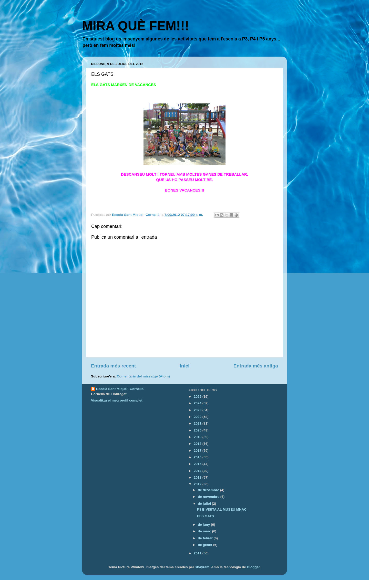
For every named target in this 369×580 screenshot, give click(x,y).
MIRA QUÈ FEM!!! (135, 26)
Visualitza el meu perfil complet (116, 400)
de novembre (209, 497)
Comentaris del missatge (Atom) (143, 376)
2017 (198, 450)
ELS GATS (205, 516)
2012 (198, 484)
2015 (198, 464)
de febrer (206, 538)
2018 (198, 444)
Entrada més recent (113, 365)
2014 (198, 471)
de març (205, 531)
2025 (198, 396)
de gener (205, 545)
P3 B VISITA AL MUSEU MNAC (222, 509)
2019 (198, 437)
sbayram (202, 567)
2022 (198, 417)
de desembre (209, 490)
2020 (198, 430)
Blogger (253, 567)
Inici (185, 365)
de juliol (205, 503)
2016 (198, 457)
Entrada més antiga (255, 365)
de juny (204, 524)
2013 (198, 477)
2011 (198, 553)
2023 (198, 410)
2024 (198, 403)
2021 (198, 423)
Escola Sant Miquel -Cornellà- (120, 389)
